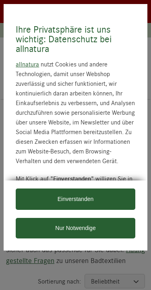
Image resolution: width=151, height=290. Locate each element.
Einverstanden (76, 199)
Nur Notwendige (75, 228)
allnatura (27, 64)
